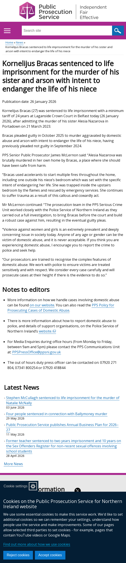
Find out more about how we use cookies (36, 544)
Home (9, 42)
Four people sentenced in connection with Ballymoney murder (56, 413)
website (48, 305)
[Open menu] (7, 31)
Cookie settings (15, 486)
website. (47, 331)
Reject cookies (18, 555)
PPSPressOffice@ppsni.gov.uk (36, 352)
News (19, 42)
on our (36, 305)
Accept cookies (50, 555)
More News (13, 463)
